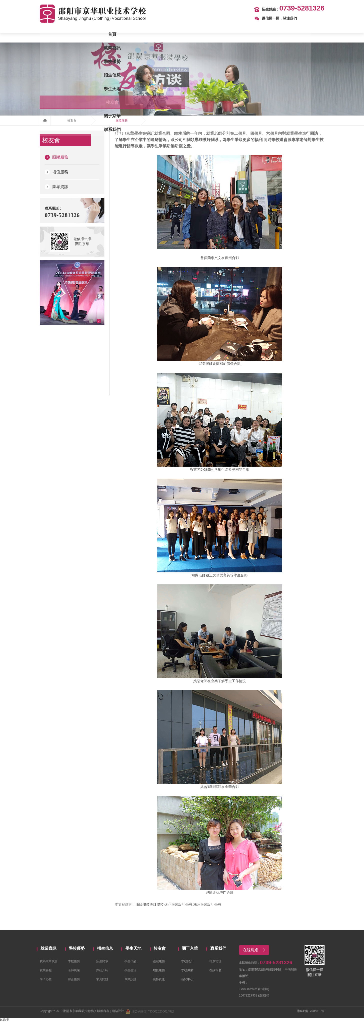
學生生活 (130, 972)
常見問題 (102, 981)
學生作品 (130, 963)
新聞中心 (187, 981)
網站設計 (118, 1013)
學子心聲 (46, 981)
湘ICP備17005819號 (310, 1013)
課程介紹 (102, 972)
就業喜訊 (93, 35)
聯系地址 (215, 963)
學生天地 (200, 35)
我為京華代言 (49, 963)
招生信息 (164, 35)
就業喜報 (46, 972)
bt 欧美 (4, 1021)
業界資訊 (56, 189)
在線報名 (215, 972)
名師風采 (74, 972)
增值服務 (56, 174)
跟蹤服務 (122, 122)
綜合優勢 (74, 981)
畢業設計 (130, 981)
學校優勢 (129, 35)
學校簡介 (187, 963)
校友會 (235, 35)
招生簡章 (102, 963)
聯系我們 (307, 35)
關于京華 (271, 35)
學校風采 (187, 972)
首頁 (57, 35)
